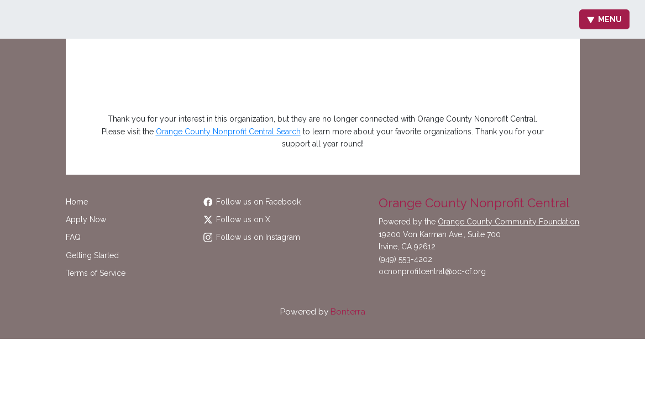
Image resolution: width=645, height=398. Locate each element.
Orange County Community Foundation (508, 221)
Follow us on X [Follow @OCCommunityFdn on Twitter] (237, 219)
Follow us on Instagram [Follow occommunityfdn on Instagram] (252, 237)
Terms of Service (95, 273)
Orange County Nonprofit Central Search (228, 131)
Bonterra (348, 312)
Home (77, 201)
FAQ (73, 237)
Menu (604, 19)
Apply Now (86, 219)
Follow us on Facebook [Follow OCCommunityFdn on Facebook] (252, 201)
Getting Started (92, 255)
